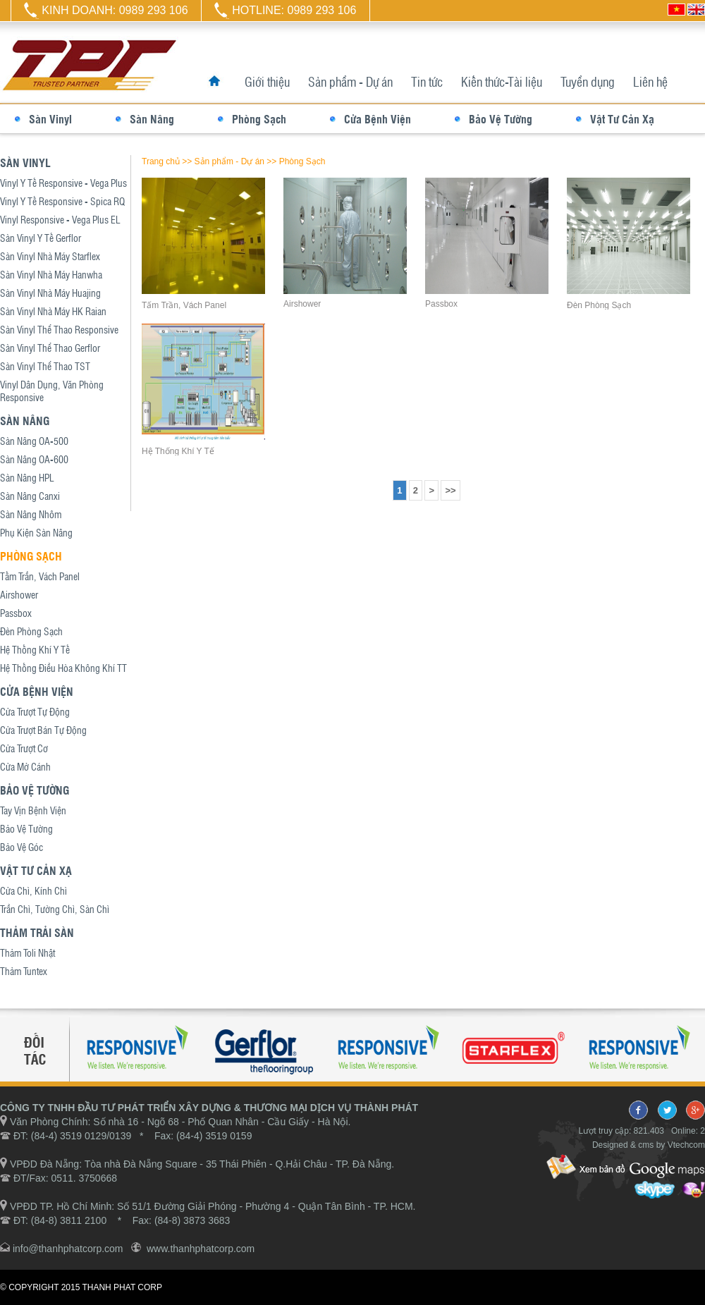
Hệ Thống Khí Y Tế (35, 649)
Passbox (16, 612)
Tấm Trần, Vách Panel (40, 576)
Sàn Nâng (152, 118)
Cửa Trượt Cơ (24, 748)
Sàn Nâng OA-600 (34, 459)
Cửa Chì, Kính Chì (33, 890)
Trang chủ (161, 161)
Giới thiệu (267, 81)
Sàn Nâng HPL (27, 477)
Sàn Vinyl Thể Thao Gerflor (50, 347)
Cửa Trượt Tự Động (35, 711)
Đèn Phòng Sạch (31, 631)
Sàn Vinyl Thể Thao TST (45, 366)
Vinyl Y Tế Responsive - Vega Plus (63, 182)
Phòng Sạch (259, 118)
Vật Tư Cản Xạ (622, 118)
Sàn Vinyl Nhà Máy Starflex (50, 256)
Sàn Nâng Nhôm (30, 514)
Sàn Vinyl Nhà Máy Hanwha (51, 274)
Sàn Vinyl (50, 118)
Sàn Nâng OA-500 (34, 440)
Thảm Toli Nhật (27, 952)
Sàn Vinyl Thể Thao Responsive (59, 329)
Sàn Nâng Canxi (30, 495)
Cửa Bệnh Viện (377, 118)
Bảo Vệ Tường (500, 118)
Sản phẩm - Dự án (350, 81)
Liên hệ (650, 81)
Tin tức (427, 81)
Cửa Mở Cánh (25, 766)
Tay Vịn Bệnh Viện (33, 810)
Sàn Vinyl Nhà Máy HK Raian (53, 311)
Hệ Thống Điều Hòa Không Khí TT (63, 667)
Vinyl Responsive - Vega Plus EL (60, 219)
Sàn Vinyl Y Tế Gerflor (40, 237)
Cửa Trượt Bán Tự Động (43, 729)
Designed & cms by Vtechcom (648, 1145)
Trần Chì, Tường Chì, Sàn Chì (54, 908)
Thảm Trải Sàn (37, 932)
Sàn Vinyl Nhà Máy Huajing (50, 292)
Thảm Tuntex (23, 970)
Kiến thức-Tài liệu (501, 81)
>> (450, 490)
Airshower (19, 594)
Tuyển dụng (587, 81)
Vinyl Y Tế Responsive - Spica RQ (62, 201)
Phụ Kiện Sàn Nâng (36, 532)
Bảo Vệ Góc (21, 846)
